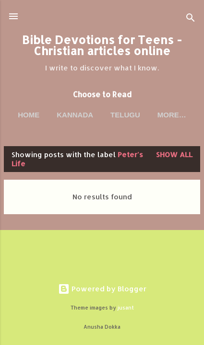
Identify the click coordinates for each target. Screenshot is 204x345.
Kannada (75, 115)
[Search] (190, 19)
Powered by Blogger (102, 288)
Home (28, 115)
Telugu (125, 115)
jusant (126, 307)
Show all (174, 154)
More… (171, 115)
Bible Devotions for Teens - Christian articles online (102, 45)
